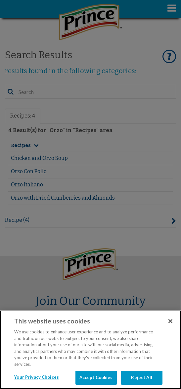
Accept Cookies (96, 377)
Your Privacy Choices (36, 377)
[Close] (170, 321)
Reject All (141, 377)
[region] (90, 350)
